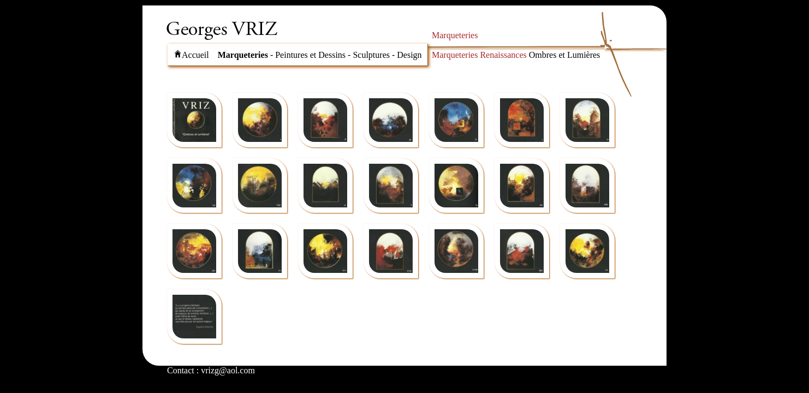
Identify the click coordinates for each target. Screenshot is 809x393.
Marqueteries (243, 54)
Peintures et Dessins (310, 54)
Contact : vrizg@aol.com (211, 370)
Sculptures (371, 54)
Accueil (191, 54)
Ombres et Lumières (564, 54)
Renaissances (503, 54)
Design (409, 54)
